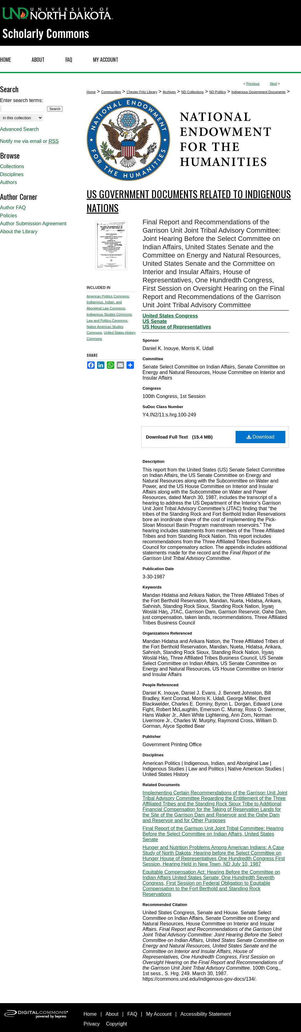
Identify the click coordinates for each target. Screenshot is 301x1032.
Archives (169, 92)
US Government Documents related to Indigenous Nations (189, 201)
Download (261, 436)
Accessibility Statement (205, 1014)
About (112, 1014)
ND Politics (217, 92)
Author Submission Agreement (33, 223)
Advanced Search (19, 129)
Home (91, 92)
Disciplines (11, 174)
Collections (12, 166)
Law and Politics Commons (107, 320)
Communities (111, 92)
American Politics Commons (108, 296)
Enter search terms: (21, 100)
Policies (8, 215)
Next (273, 83)
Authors (8, 182)
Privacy (92, 1023)
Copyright (116, 1023)
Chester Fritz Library (142, 92)
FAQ (132, 1014)
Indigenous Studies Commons (109, 314)
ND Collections (192, 92)
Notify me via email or (29, 141)
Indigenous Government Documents (258, 92)
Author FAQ (13, 207)
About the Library (18, 231)
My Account (159, 1014)
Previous (253, 83)
